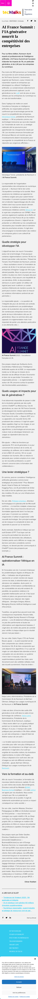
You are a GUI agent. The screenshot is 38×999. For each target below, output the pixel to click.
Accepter (19, 982)
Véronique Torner (8, 117)
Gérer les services (19, 976)
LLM (17, 93)
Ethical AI (28, 210)
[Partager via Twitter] (32, 21)
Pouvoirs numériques (19, 938)
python (33, 790)
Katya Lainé (26, 716)
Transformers (15, 941)
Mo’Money (13, 948)
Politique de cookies (13, 996)
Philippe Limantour (19, 501)
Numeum (5, 768)
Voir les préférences (19, 992)
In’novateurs (15, 931)
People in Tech (15, 951)
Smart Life (14, 945)
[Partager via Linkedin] (35, 21)
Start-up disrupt (31, 918)
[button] (35, 959)
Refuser (19, 987)
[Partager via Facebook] (28, 21)
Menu (2, 3)
